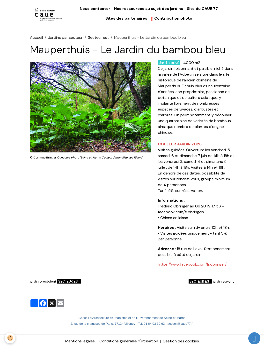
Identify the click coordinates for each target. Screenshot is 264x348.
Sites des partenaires (126, 18)
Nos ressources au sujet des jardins (148, 8)
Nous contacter (95, 8)
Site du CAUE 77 (202, 8)
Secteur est (98, 37)
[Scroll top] (254, 338)
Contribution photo (171, 19)
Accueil (36, 37)
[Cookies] (10, 337)
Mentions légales (80, 341)
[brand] (49, 14)
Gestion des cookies (181, 341)
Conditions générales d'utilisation (128, 341)
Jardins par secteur (65, 37)
